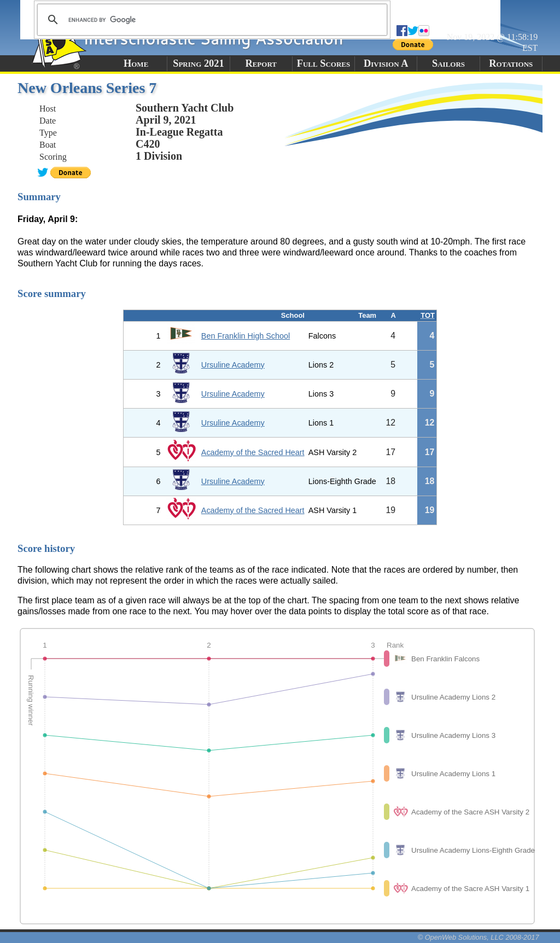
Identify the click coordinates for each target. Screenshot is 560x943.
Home (136, 63)
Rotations (511, 63)
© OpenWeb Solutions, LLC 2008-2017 (478, 937)
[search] (210, 19)
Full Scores (324, 63)
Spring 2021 (198, 63)
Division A (386, 63)
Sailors (448, 63)
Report (261, 63)
